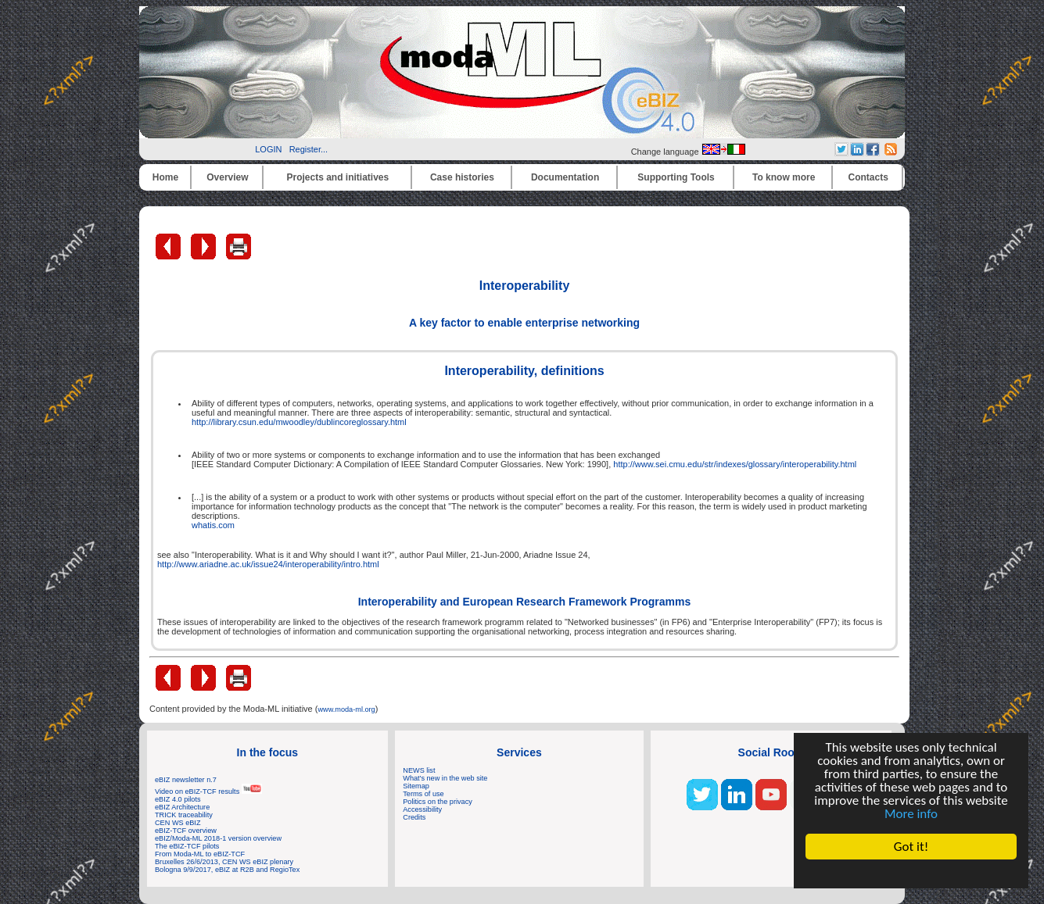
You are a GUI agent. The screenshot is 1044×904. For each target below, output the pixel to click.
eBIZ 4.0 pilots (178, 799)
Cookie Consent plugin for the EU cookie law (911, 873)
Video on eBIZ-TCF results (208, 791)
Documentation (565, 177)
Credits (414, 817)
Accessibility (422, 809)
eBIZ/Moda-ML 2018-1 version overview (218, 838)
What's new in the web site (445, 778)
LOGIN (268, 149)
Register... (308, 149)
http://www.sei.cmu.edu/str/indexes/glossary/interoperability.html (734, 464)
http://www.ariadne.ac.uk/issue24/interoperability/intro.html (268, 564)
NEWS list (419, 770)
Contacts (868, 177)
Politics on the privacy (437, 802)
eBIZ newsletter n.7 (186, 780)
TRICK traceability (184, 815)
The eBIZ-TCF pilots (187, 846)
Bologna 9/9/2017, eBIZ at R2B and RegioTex (227, 870)
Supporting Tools (675, 177)
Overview (227, 177)
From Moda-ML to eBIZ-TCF (200, 854)
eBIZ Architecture (182, 807)
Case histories (462, 177)
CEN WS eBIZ (178, 823)
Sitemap (416, 786)
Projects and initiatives (337, 177)
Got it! (911, 846)
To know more (783, 177)
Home (165, 177)
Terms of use (423, 794)
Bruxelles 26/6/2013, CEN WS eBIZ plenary (224, 862)
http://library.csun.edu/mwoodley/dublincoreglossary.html (299, 422)
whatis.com (213, 525)
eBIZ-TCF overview (186, 830)
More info (911, 814)
